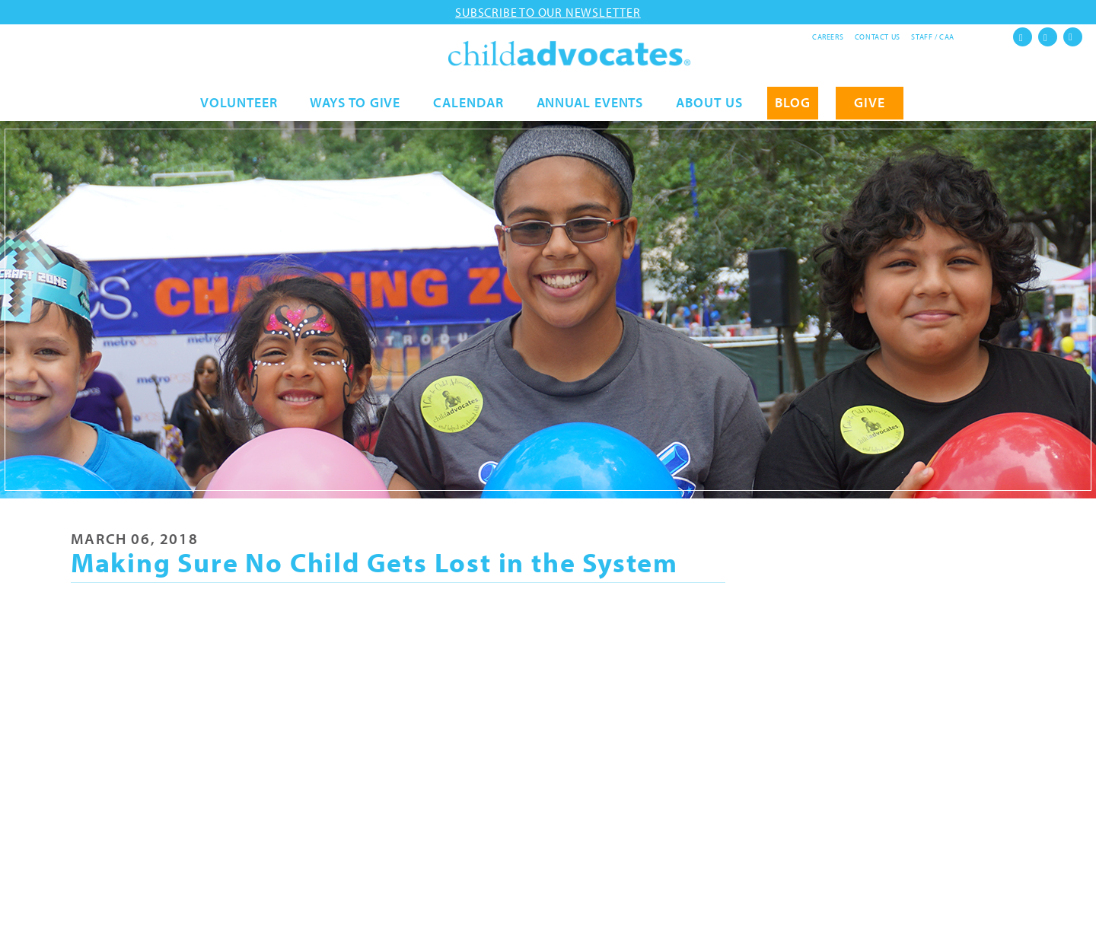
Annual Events (590, 104)
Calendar (468, 104)
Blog (793, 104)
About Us (709, 104)
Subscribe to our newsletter (548, 12)
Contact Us (877, 37)
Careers (827, 37)
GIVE (869, 104)
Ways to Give (355, 104)
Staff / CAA (932, 37)
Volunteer (238, 104)
